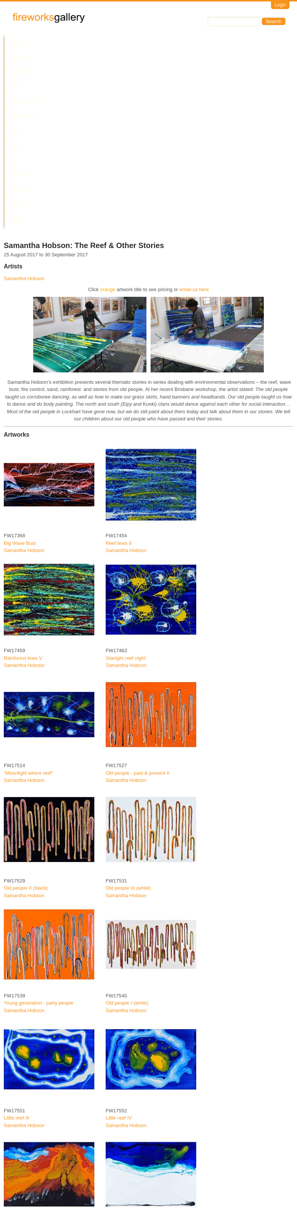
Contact (247, 42)
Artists (42, 42)
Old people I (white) (127, 841)
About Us (214, 42)
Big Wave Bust (20, 381)
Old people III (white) (128, 726)
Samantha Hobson (24, 116)
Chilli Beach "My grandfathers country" (147, 1070)
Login (280, 5)
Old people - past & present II (137, 611)
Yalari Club (58, 57)
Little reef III (16, 955)
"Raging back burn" (25, 1070)
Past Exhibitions (114, 42)
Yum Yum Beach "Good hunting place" (45, 1185)
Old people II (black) (26, 726)
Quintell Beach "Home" (130, 1185)
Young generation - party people (39, 841)
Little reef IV (119, 955)
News (186, 42)
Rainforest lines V (23, 496)
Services (21, 57)
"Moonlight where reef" (28, 611)
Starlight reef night (126, 496)
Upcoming (158, 42)
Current (72, 42)
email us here (194, 127)
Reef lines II (119, 381)
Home (16, 42)
